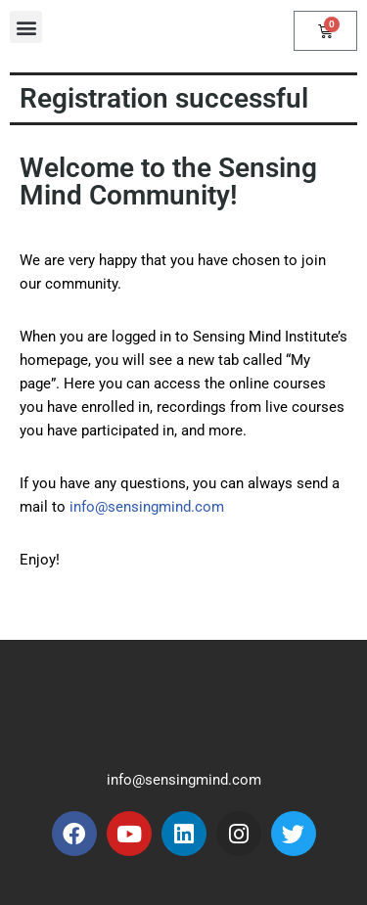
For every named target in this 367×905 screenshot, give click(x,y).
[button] (26, 27)
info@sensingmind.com (146, 507)
